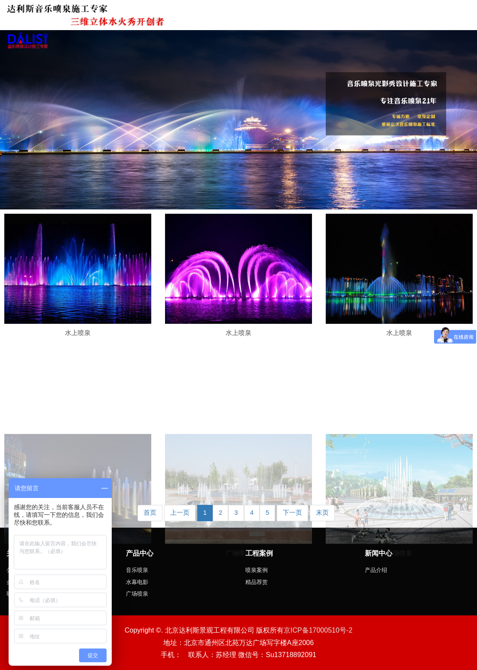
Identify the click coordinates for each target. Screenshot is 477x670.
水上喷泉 (78, 332)
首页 (150, 512)
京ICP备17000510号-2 (318, 630)
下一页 (292, 512)
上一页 (180, 512)
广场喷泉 (238, 588)
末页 (322, 512)
